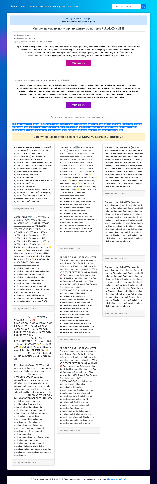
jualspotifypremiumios (19, 130)
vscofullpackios (17, 127)
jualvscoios (138, 124)
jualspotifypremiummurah (37, 130)
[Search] (126, 6)
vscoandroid (64, 127)
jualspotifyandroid (105, 127)
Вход (69, 6)
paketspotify (92, 130)
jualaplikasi (93, 127)
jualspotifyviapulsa (54, 130)
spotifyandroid (103, 130)
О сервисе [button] (44, 6)
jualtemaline (71, 124)
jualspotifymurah (59, 124)
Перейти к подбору (116, 479)
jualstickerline (67, 130)
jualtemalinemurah (52, 127)
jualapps (24, 124)
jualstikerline (104, 124)
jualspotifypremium (130, 127)
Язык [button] (76, 6)
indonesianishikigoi (116, 130)
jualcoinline (74, 127)
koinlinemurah (34, 124)
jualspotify (40, 127)
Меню (14, 6)
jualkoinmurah (82, 124)
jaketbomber (83, 127)
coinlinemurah (93, 124)
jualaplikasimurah (46, 124)
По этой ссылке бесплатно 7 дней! (78, 21)
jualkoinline (16, 124)
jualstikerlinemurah (80, 130)
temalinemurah (127, 124)
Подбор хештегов (29, 6)
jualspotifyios (117, 127)
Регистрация (59, 6)
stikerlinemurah (115, 124)
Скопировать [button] (78, 63)
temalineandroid (29, 127)
